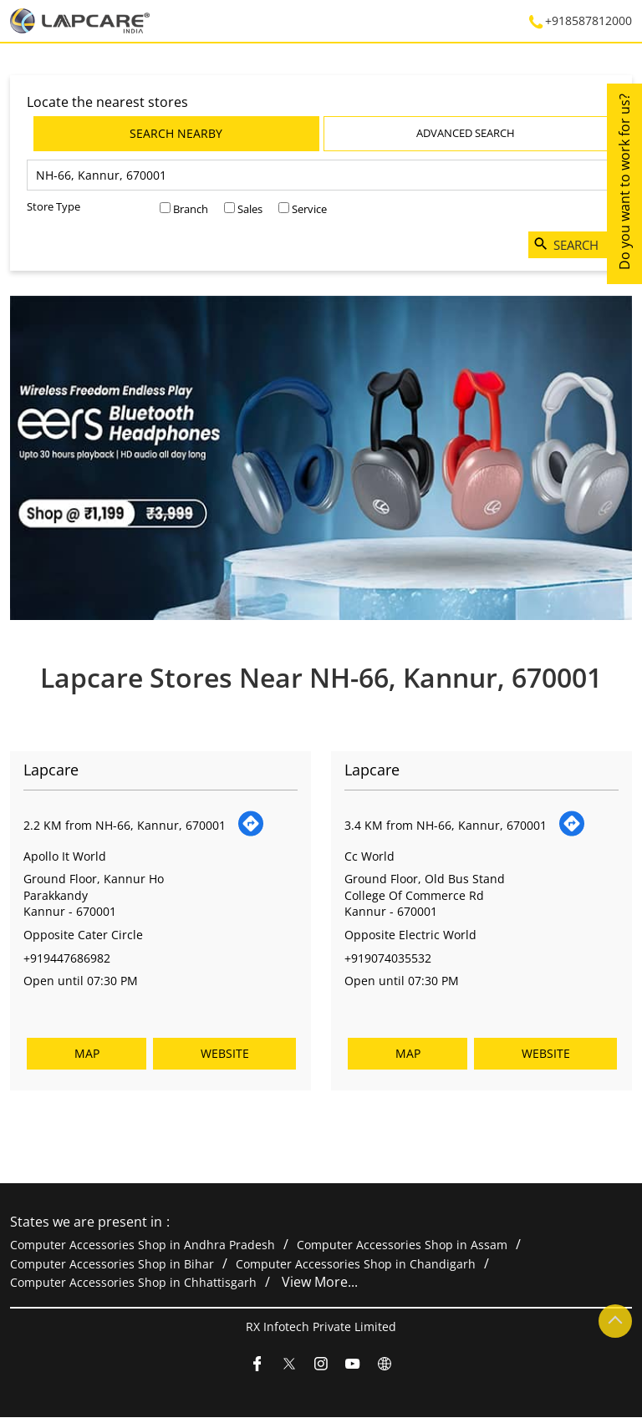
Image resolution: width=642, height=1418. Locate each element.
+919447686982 (66, 957)
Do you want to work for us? (624, 182)
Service (309, 208)
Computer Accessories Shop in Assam (402, 1245)
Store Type (53, 206)
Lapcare (51, 770)
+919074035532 (387, 957)
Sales (249, 208)
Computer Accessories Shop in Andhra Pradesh (142, 1245)
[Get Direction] (251, 833)
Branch (190, 208)
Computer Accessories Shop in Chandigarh (356, 1264)
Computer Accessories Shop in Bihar (112, 1264)
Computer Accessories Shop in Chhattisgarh (133, 1283)
